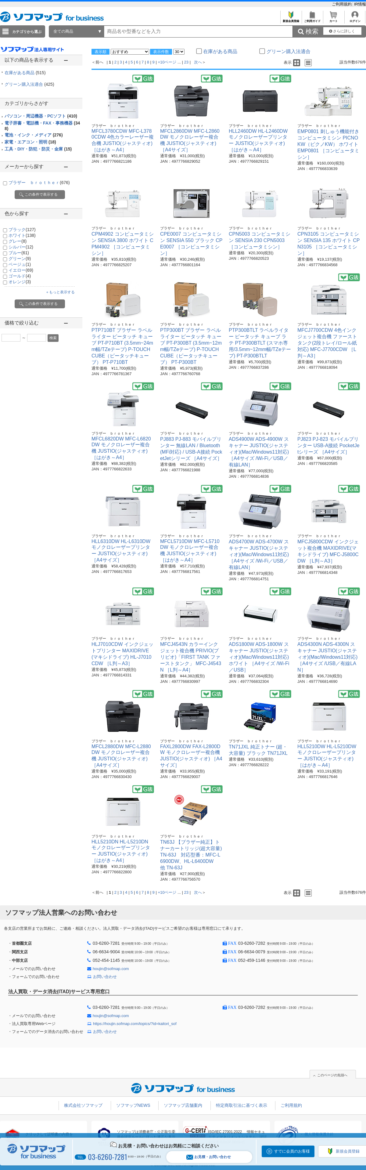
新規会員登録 (291, 19)
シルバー (21, 247)
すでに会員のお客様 (292, 1151)
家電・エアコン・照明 (30, 141)
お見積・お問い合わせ (208, 1157)
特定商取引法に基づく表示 (241, 1105)
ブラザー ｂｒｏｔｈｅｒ (39, 182)
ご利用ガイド (312, 19)
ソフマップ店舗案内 (183, 1105)
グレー (18, 241)
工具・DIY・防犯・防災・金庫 (38, 149)
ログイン (355, 19)
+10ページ (167, 62)
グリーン (20, 258)
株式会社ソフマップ (83, 1105)
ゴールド (20, 275)
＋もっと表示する (60, 292)
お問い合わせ (105, 976)
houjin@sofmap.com (111, 968)
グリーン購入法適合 (29, 84)
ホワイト (22, 235)
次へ (198, 62)
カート (333, 19)
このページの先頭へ (332, 1075)
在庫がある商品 (25, 72)
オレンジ (20, 281)
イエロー (21, 270)
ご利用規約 (342, 4)
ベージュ (20, 264)
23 (186, 62)
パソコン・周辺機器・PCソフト (41, 116)
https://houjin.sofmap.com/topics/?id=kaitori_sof (135, 1023)
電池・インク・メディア (34, 134)
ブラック (22, 229)
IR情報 (360, 4)
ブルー (19, 252)
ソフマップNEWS (133, 1105)
